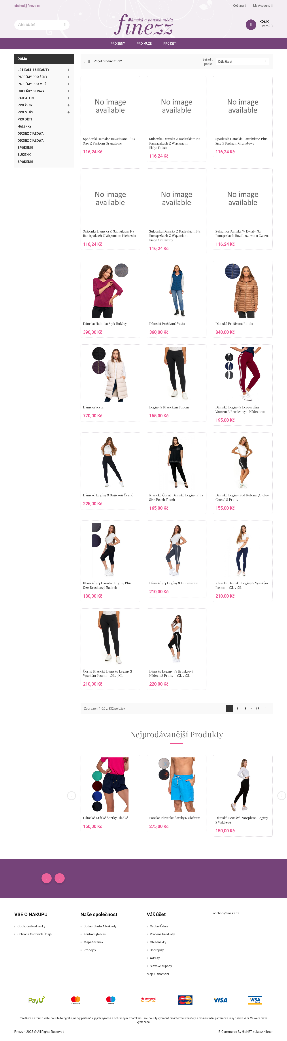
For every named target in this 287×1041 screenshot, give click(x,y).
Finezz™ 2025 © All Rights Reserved (39, 1032)
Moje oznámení (158, 974)
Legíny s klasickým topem (169, 407)
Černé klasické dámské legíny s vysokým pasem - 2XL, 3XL (108, 673)
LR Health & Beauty (33, 70)
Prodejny (88, 950)
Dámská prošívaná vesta (167, 323)
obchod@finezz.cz (27, 6)
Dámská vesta (93, 407)
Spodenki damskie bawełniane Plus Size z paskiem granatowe (109, 141)
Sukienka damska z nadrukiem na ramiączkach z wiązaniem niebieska (110, 233)
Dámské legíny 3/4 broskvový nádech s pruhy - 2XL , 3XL (171, 673)
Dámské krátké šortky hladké (106, 818)
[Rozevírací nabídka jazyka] (240, 5)
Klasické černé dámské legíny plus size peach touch (176, 497)
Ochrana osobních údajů (33, 934)
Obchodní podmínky (29, 927)
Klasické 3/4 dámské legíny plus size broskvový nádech (108, 585)
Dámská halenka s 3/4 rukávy (105, 323)
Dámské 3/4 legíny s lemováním (174, 583)
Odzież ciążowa (30, 133)
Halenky (24, 126)
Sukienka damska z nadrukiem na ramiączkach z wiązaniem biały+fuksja (175, 143)
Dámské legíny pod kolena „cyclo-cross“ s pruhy (242, 497)
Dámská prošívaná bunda (234, 323)
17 (257, 708)
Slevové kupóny (159, 966)
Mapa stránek (92, 942)
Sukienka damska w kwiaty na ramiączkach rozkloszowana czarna (238, 235)
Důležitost (242, 61)
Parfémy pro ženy (32, 77)
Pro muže (144, 43)
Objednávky (156, 942)
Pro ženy (118, 43)
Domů (22, 59)
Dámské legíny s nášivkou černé (108, 495)
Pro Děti (170, 43)
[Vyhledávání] (42, 25)
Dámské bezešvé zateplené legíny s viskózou (241, 820)
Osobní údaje (157, 927)
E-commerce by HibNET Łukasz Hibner (246, 1032)
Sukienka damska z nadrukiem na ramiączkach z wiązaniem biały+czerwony (175, 235)
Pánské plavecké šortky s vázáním (175, 818)
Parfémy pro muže (33, 84)
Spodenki (25, 147)
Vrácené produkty (161, 934)
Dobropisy (155, 950)
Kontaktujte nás (93, 934)
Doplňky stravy (31, 91)
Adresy (153, 958)
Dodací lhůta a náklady (98, 927)
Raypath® (26, 98)
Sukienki (25, 154)
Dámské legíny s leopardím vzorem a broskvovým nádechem (240, 409)
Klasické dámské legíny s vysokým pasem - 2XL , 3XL (242, 585)
